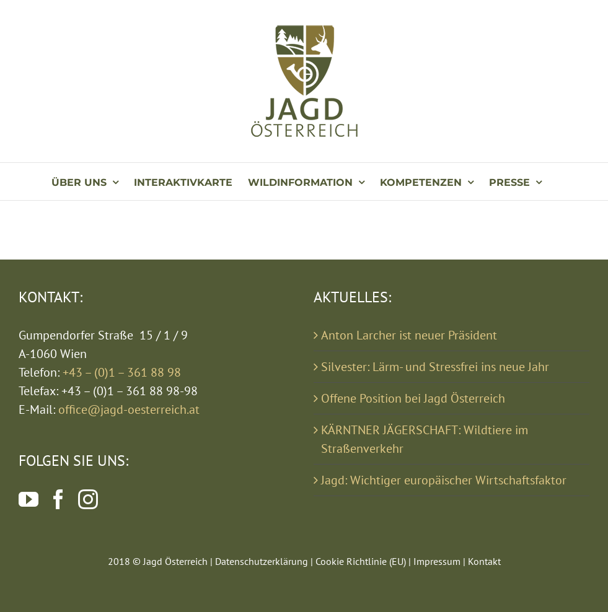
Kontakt (484, 561)
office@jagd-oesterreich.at (129, 409)
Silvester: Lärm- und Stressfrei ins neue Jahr (435, 367)
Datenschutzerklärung (261, 561)
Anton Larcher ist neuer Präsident (409, 335)
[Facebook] (58, 499)
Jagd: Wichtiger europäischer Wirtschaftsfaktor (443, 480)
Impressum (436, 561)
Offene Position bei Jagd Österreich (413, 398)
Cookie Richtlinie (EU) (360, 561)
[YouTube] (28, 499)
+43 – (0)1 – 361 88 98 (122, 372)
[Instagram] (88, 499)
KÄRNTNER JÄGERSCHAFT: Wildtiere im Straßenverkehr (424, 439)
